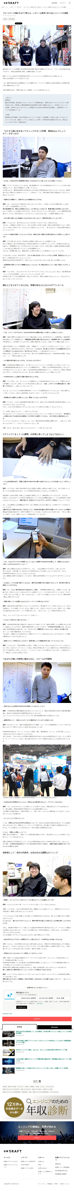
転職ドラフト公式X (27, 1168)
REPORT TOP (7, 1014)
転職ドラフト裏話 (12, 1086)
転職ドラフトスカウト (11, 1161)
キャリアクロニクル (54, 1092)
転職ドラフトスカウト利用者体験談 (40, 1092)
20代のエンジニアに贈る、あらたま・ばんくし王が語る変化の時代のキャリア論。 (42, 1050)
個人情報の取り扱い (61, 1170)
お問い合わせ (42, 1168)
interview (5, 19)
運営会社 (58, 1164)
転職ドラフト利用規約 (62, 1167)
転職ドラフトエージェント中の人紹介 (11, 1089)
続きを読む (40, 1003)
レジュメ (42, 1086)
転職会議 (50, 1183)
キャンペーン (20, 1086)
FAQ (39, 1165)
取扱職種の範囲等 (61, 1174)
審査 (30, 1092)
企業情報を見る (21, 1007)
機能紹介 (32, 1086)
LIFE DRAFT (25, 1165)
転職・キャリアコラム (26, 1089)
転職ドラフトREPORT (16, 7)
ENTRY (37, 1019)
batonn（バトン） (65, 1183)
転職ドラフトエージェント (11, 1166)
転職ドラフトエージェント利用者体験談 (11, 1092)
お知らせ (27, 1086)
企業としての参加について (45, 1172)
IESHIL (56, 1183)
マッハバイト (42, 1183)
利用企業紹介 (12, 19)
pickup (37, 1086)
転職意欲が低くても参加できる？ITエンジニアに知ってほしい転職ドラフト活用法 (42, 1068)
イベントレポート (50, 1086)
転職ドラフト (4, 7)
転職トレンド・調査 (47, 1089)
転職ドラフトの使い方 (37, 1089)
